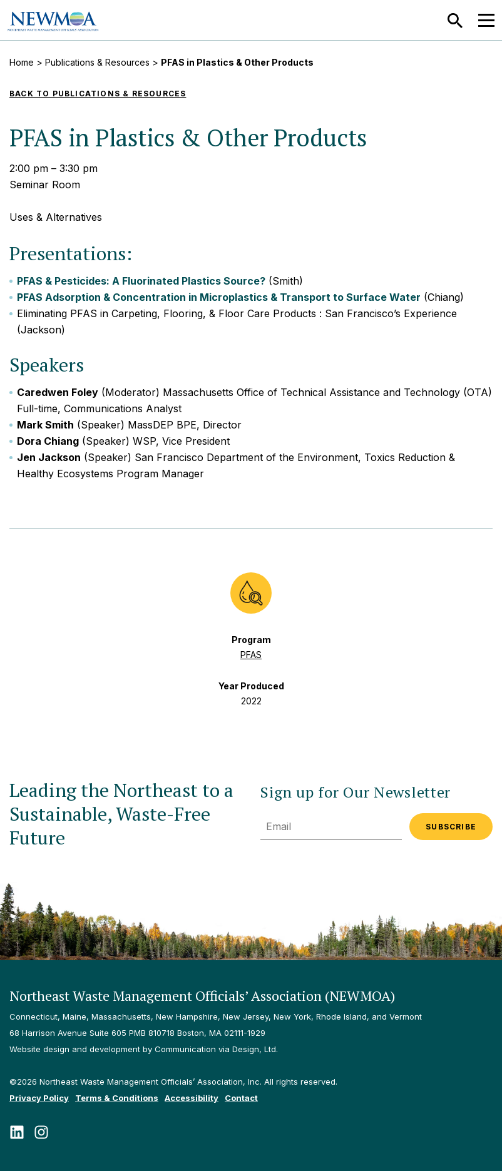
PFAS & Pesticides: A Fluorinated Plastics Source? (141, 281)
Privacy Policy (39, 1098)
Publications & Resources (97, 62)
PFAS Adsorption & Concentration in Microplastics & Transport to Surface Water (219, 297)
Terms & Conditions (116, 1098)
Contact (241, 1098)
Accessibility (191, 1098)
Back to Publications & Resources (97, 93)
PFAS (251, 654)
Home (21, 62)
